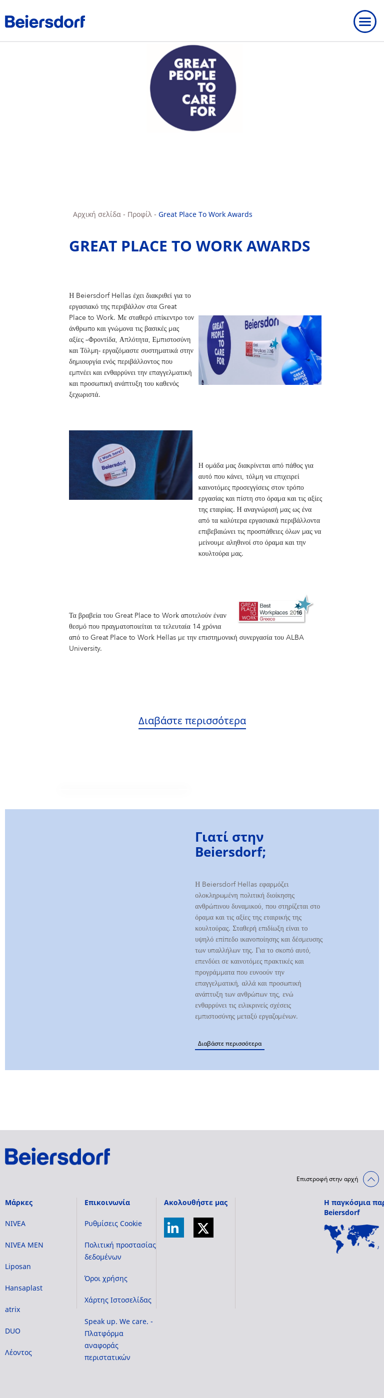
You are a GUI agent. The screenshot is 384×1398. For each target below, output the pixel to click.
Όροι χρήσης (106, 1278)
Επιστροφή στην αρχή (327, 1179)
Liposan (18, 1266)
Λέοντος (18, 1352)
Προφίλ (140, 214)
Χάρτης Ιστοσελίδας (118, 1300)
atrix (12, 1309)
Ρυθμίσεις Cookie (113, 1223)
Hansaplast (23, 1288)
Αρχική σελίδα (97, 214)
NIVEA (15, 1223)
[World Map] (351, 1239)
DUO (12, 1331)
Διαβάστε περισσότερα (192, 720)
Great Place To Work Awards (205, 214)
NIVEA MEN (24, 1245)
